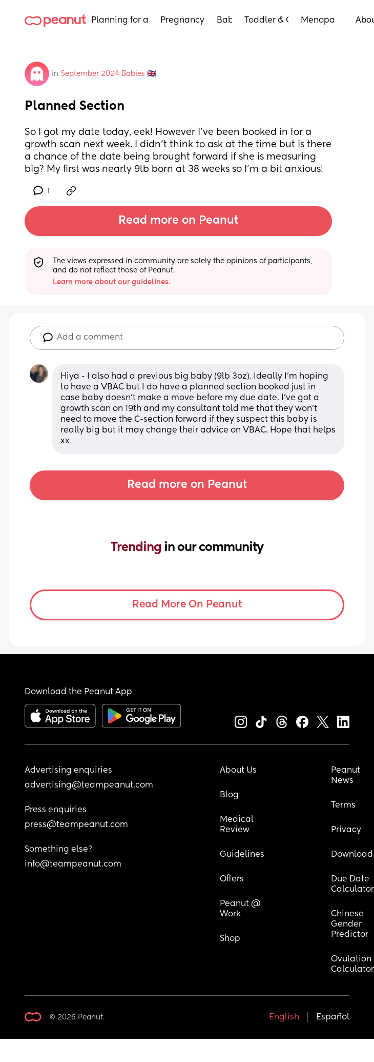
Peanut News (346, 775)
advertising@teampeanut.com (89, 785)
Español (332, 1017)
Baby (224, 20)
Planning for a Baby (119, 20)
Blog (229, 795)
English (284, 1017)
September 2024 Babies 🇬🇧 (108, 73)
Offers (232, 879)
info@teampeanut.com (73, 864)
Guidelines (242, 855)
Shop (230, 939)
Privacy (346, 830)
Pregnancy (182, 20)
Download (352, 855)
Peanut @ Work (241, 909)
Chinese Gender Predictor (349, 924)
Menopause (318, 20)
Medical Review (238, 825)
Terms (343, 805)
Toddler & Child (266, 20)
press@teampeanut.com (76, 825)
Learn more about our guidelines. (111, 282)
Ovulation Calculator (352, 964)
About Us (238, 770)
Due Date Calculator (352, 884)
